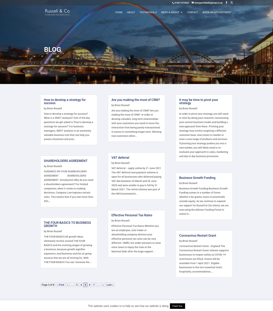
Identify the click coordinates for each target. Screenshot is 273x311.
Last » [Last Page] (110, 284)
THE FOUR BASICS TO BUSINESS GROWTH (67, 224)
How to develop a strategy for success (65, 101)
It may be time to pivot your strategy (198, 101)
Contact (192, 12)
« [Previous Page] (67, 284)
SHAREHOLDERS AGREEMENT (66, 161)
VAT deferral (120, 157)
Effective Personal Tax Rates (131, 215)
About (131, 12)
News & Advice (170, 12)
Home (119, 12)
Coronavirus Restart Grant (197, 235)
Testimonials (148, 12)
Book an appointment (217, 12)
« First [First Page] (60, 284)
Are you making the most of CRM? (135, 100)
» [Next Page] (103, 284)
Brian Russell (54, 108)
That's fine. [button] (177, 306)
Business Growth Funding (197, 178)
